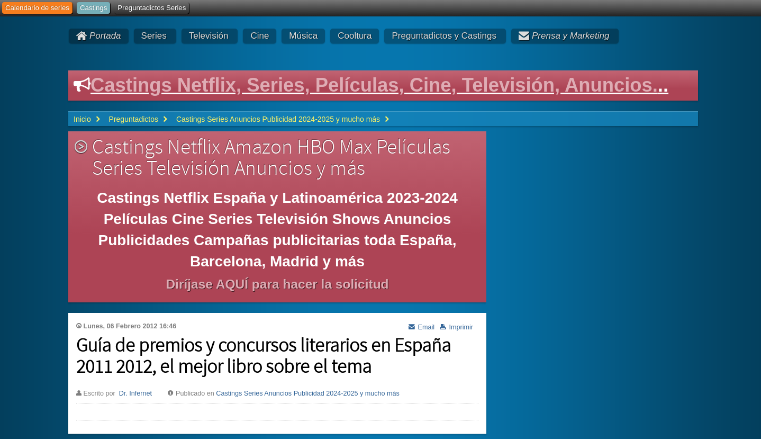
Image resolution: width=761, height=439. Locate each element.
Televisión (209, 36)
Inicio (82, 119)
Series (154, 36)
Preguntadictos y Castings (444, 36)
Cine (259, 36)
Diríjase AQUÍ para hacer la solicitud (277, 284)
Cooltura (355, 36)
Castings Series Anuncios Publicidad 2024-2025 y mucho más (308, 393)
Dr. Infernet (135, 393)
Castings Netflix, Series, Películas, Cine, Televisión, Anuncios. (374, 85)
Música (303, 36)
